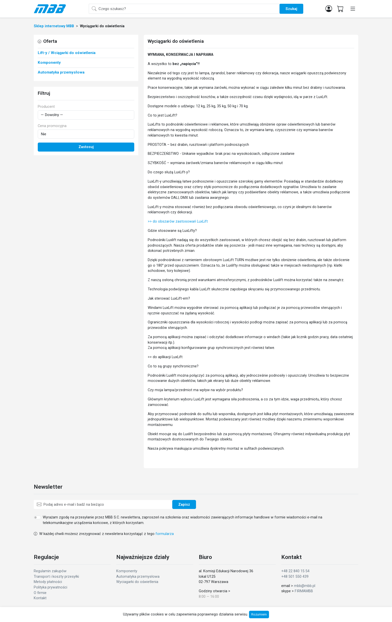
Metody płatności (48, 582)
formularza (165, 534)
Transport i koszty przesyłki (56, 576)
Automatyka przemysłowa (138, 576)
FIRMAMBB (304, 591)
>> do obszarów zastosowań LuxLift (178, 221)
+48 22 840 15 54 (295, 571)
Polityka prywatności (50, 587)
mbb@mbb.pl (304, 586)
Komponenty (126, 571)
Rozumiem (259, 614)
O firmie (40, 593)
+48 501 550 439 (294, 576)
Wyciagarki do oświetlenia (137, 582)
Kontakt (40, 598)
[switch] (37, 517)
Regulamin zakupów (50, 571)
